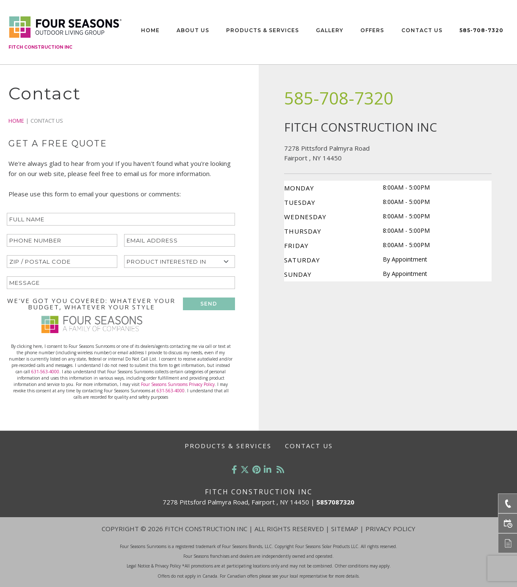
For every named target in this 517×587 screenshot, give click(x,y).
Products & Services (262, 30)
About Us (193, 30)
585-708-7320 (481, 30)
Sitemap (344, 528)
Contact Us (421, 30)
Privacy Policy (390, 528)
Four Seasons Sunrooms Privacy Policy (178, 384)
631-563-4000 (45, 372)
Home (150, 30)
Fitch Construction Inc (40, 47)
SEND (208, 303)
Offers (372, 30)
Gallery (329, 30)
